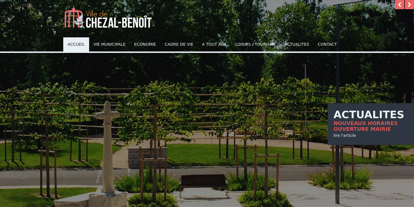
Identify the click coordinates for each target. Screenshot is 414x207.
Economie (145, 44)
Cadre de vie (179, 44)
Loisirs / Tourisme (255, 44)
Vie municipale (109, 44)
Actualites (297, 44)
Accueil (76, 44)
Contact (327, 44)
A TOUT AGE (214, 44)
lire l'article (345, 135)
